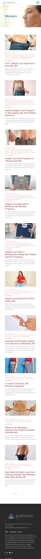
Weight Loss (9, 57)
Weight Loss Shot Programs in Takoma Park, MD (19, 159)
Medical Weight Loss (27, 100)
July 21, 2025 (9, 289)
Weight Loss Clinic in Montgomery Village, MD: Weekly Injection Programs (20, 254)
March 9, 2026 (9, 53)
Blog (6, 54)
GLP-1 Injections (14, 54)
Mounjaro (23, 54)
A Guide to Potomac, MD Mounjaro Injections (16, 384)
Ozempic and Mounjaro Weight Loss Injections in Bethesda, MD (20, 342)
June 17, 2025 (9, 418)
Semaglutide (23, 55)
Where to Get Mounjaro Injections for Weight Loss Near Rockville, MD (20, 430)
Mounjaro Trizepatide (19, 101)
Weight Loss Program (21, 57)
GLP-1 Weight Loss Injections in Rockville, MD (20, 64)
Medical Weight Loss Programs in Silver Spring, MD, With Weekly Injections (20, 113)
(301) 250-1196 (9, 526)
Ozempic (16, 55)
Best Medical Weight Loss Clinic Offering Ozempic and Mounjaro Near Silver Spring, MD (20, 474)
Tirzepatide (32, 55)
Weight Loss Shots (21, 104)
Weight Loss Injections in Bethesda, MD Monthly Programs (17, 206)
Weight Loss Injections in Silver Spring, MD (20, 299)
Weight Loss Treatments (21, 58)
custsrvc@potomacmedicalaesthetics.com (17, 527)
